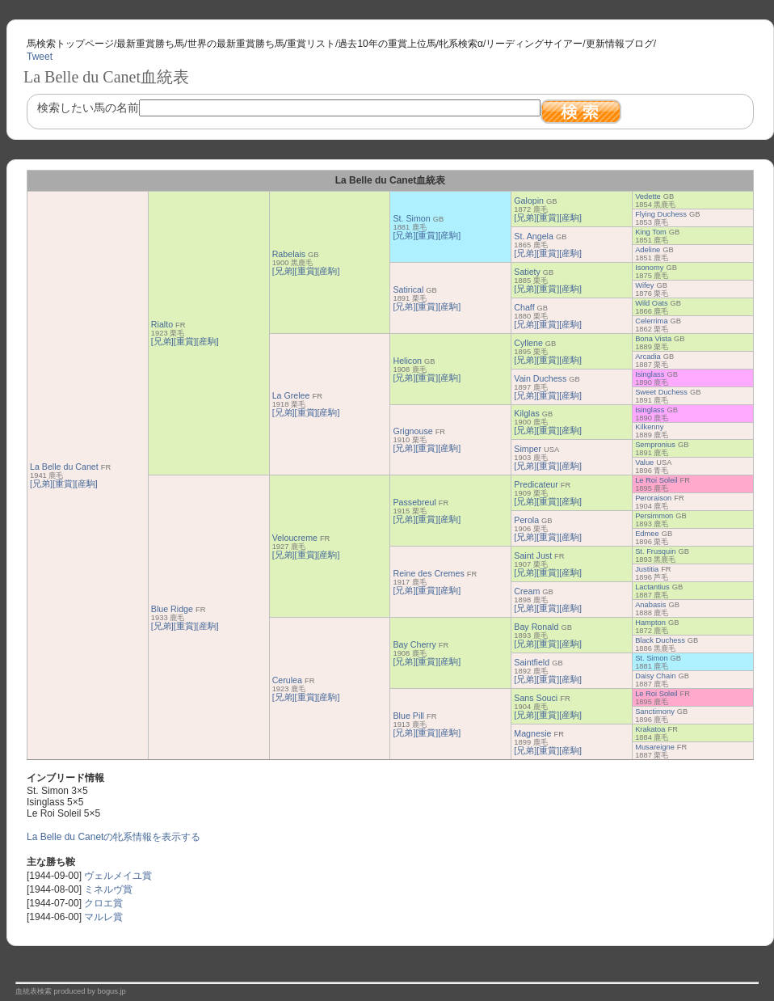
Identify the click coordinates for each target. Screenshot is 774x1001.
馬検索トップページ (70, 43)
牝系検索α (461, 43)
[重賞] (64, 483)
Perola (526, 520)
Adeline (647, 250)
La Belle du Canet (64, 466)
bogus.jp (112, 991)
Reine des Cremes (428, 573)
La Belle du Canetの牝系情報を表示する (113, 837)
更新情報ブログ (620, 43)
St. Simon (411, 218)
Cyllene (528, 343)
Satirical (408, 289)
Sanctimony (655, 711)
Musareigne (655, 747)
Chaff (524, 307)
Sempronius (655, 445)
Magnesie (532, 733)
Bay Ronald (536, 626)
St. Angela (533, 236)
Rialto (162, 324)
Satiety (527, 272)
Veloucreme (295, 538)
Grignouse (412, 431)
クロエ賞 (103, 903)
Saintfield (531, 662)
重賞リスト (311, 43)
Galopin (529, 200)
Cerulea (287, 680)
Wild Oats (651, 303)
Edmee (647, 534)
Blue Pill (408, 715)
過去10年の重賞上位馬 (386, 43)
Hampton (650, 623)
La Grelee (291, 395)
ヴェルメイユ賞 (118, 875)
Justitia (646, 569)
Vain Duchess (540, 378)
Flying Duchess (661, 214)
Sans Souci (535, 698)
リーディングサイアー (534, 43)
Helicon (407, 360)
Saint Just (533, 555)
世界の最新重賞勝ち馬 (235, 43)
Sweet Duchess (661, 392)
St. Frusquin (655, 551)
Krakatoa (650, 729)
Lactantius (652, 587)
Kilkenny (649, 427)
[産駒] (86, 483)
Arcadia (648, 357)
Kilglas (526, 413)
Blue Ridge (172, 609)
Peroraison (653, 498)
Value (644, 462)
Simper (527, 449)
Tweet (40, 56)
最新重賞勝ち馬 (150, 43)
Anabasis (650, 605)
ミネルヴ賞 (108, 889)
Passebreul (414, 502)
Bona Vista (653, 339)
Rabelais (288, 254)
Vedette (648, 196)
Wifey (644, 285)
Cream (527, 591)
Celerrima (651, 321)
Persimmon (654, 516)
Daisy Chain (655, 676)
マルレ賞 (103, 917)
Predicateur (536, 484)
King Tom (651, 232)
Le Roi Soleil (656, 480)
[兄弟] (41, 483)
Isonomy (649, 268)
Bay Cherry (414, 644)
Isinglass (649, 374)
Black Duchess (660, 640)
